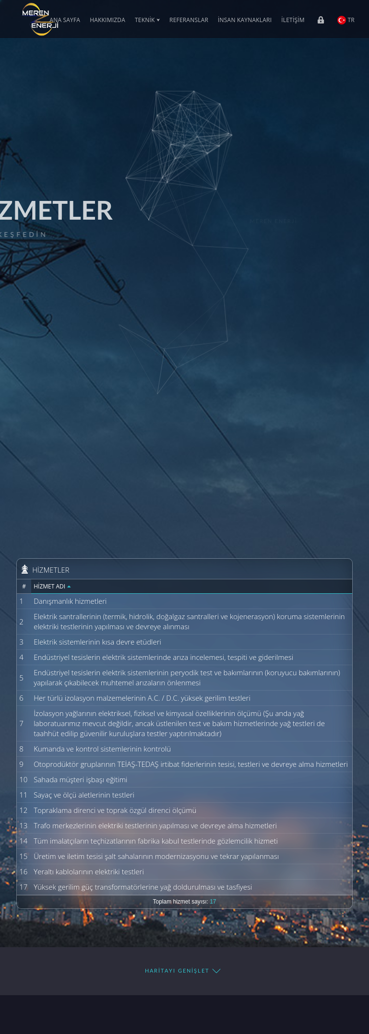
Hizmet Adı (52, 586)
